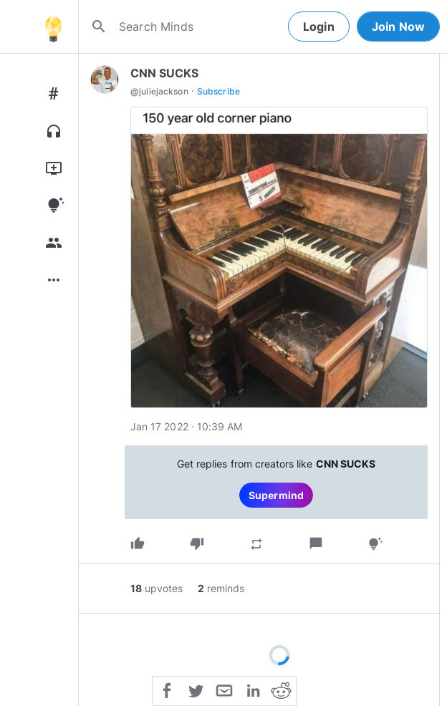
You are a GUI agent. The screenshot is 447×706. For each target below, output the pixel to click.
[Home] (53, 26)
